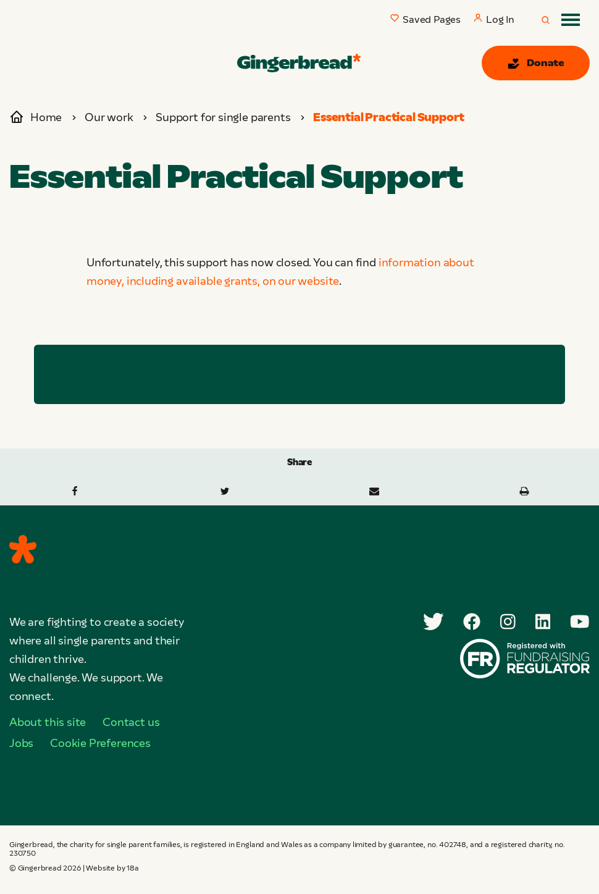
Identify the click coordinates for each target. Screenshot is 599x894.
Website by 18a (112, 868)
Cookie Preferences (100, 743)
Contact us (131, 722)
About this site (47, 722)
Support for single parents (223, 117)
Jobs (21, 743)
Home (35, 117)
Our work (109, 117)
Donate (535, 63)
